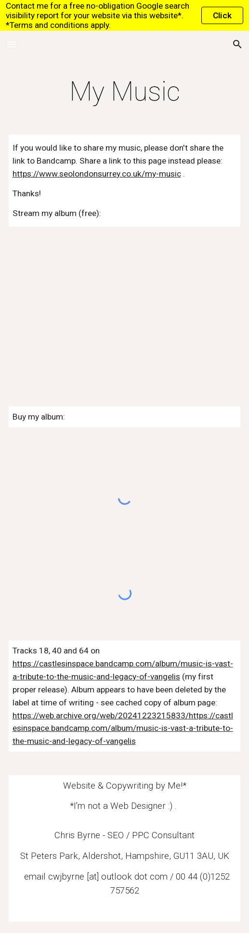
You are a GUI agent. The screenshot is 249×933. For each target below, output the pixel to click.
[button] (11, 44)
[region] (124, 15)
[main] (125, 91)
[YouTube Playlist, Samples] (125, 305)
